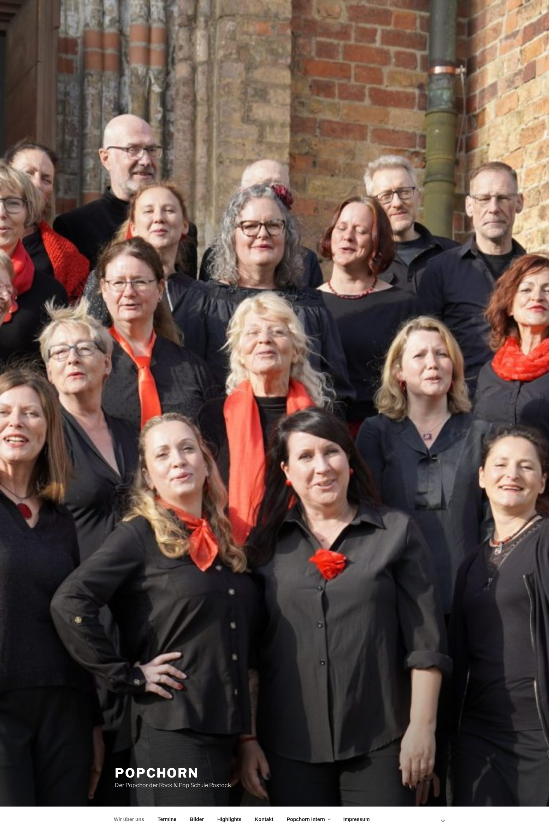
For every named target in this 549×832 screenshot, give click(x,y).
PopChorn (157, 773)
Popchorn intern (309, 819)
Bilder (197, 819)
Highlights (229, 819)
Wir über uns (129, 819)
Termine (167, 819)
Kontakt (264, 819)
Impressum (356, 819)
